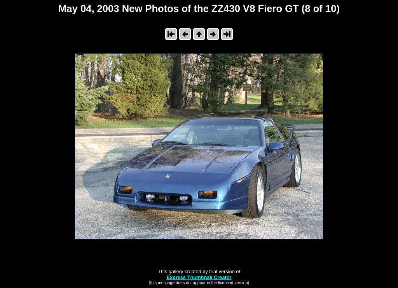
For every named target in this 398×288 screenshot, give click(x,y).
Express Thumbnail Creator (198, 277)
